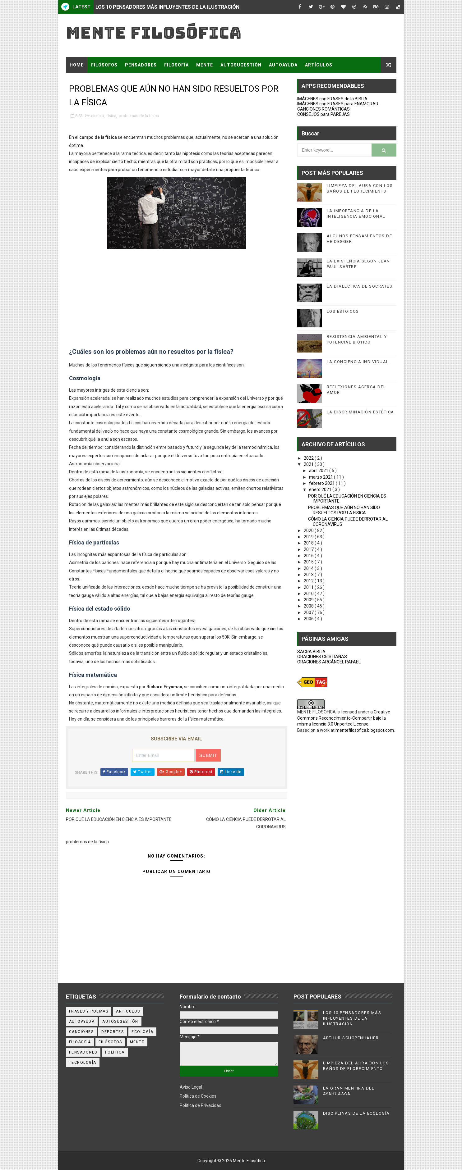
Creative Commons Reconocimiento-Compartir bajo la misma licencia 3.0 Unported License (343, 717)
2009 (309, 599)
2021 (309, 464)
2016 (309, 555)
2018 (309, 542)
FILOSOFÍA (176, 64)
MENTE (204, 64)
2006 (309, 618)
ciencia (97, 115)
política (115, 1052)
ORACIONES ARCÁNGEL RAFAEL (329, 661)
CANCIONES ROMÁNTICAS (323, 109)
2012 (309, 580)
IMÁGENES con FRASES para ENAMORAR (337, 103)
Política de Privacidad (200, 1105)
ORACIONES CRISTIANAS (322, 656)
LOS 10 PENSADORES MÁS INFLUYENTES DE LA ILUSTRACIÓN (167, 7)
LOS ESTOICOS (343, 311)
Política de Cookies (198, 1096)
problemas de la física (139, 115)
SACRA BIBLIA (311, 651)
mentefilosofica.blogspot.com (364, 730)
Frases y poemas (89, 1011)
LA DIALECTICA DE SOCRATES (360, 286)
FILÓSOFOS (104, 64)
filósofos (110, 1042)
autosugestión (120, 1021)
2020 (309, 530)
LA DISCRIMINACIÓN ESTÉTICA (360, 412)
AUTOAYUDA (283, 64)
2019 (309, 536)
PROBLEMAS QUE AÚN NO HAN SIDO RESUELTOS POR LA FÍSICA (344, 510)
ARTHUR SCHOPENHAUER (351, 1038)
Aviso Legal (191, 1087)
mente (137, 1042)
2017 (309, 549)
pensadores (83, 1052)
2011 (309, 587)
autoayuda (82, 1021)
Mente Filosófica (154, 32)
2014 (309, 568)
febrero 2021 (322, 483)
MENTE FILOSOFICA (316, 711)
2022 (309, 458)
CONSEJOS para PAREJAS (323, 114)
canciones (81, 1032)
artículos (128, 1011)
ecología (142, 1032)
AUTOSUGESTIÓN (240, 64)
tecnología (82, 1062)
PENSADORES (141, 64)
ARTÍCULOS (318, 64)
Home (77, 64)
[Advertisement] (176, 303)
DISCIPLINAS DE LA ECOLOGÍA (356, 1113)
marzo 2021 (321, 477)
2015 (309, 561)
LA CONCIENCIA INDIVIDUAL (358, 361)
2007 (309, 612)
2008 (309, 605)
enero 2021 (320, 489)
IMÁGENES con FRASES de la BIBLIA (332, 98)
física (111, 115)
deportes (112, 1032)
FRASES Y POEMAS (91, 80)
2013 (309, 574)
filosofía (80, 1042)
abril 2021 (319, 470)
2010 (309, 593)
